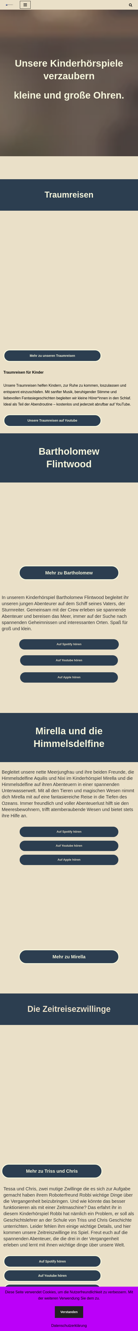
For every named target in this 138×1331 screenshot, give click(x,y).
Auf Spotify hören (68, 644)
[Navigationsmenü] (25, 5)
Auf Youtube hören (69, 660)
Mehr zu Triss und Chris (52, 1171)
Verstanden (68, 1312)
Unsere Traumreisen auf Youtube (52, 420)
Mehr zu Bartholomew (69, 572)
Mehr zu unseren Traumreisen (52, 356)
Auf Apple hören (69, 677)
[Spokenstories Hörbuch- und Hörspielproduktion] (8, 5)
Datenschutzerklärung (69, 1326)
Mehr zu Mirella (69, 956)
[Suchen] (130, 5)
